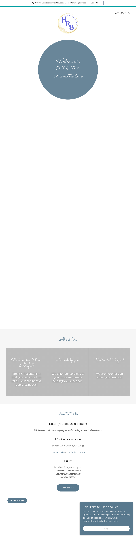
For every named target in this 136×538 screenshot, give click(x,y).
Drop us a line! (68, 488)
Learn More (95, 3)
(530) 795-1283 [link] (122, 12)
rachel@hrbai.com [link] (77, 452)
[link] (68, 11)
